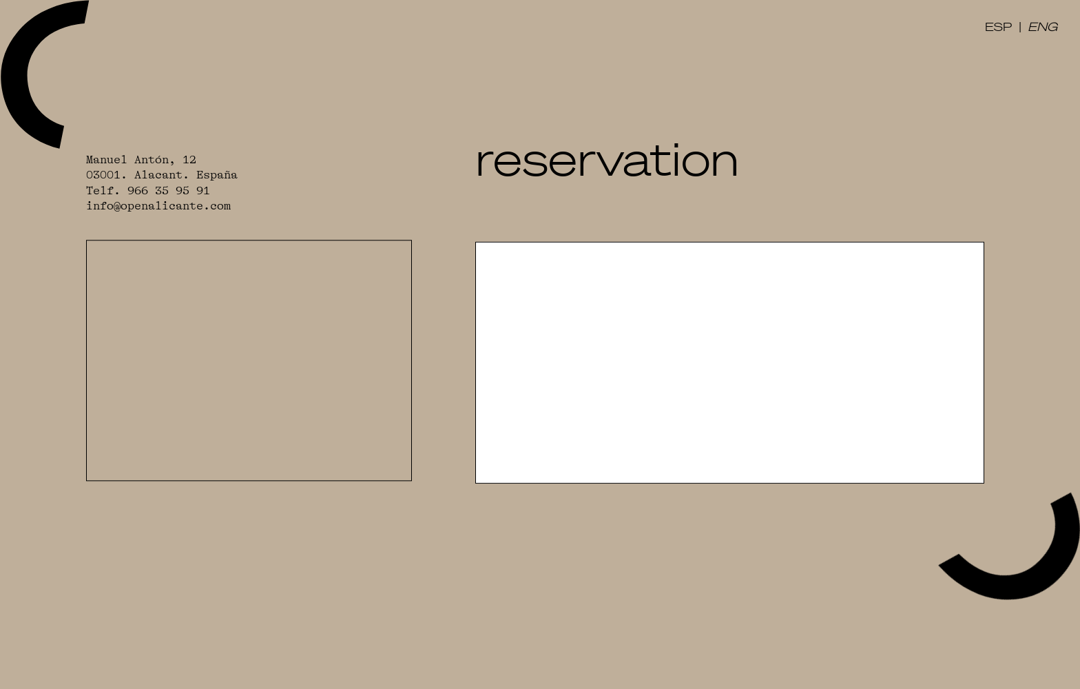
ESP (998, 26)
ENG (1042, 26)
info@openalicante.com (158, 206)
